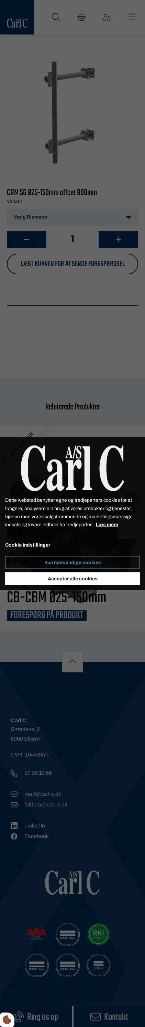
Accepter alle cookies (73, 578)
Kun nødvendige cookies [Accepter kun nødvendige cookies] (72, 562)
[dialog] (72, 513)
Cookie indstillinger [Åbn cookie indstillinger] (27, 545)
